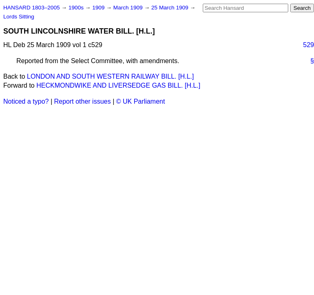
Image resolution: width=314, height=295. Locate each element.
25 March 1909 (170, 8)
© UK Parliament (140, 101)
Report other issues (82, 101)
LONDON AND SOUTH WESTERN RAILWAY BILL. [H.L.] (110, 76)
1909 (99, 8)
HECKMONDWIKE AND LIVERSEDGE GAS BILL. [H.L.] (118, 85)
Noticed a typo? (26, 101)
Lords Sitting (18, 17)
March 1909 (128, 8)
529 (308, 44)
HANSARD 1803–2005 (31, 8)
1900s (76, 8)
